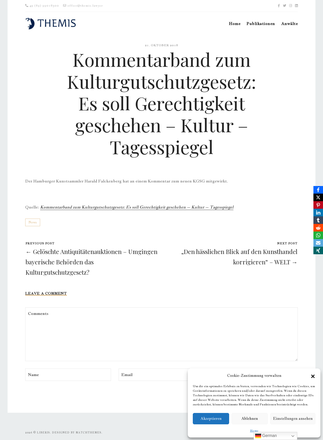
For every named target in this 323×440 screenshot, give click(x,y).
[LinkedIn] (318, 212)
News (33, 222)
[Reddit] (318, 227)
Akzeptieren (211, 418)
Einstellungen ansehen (293, 418)
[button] (312, 375)
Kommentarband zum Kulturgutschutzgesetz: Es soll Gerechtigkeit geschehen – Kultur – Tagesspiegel (136, 207)
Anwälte (289, 23)
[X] (318, 197)
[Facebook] (318, 190)
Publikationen (261, 23)
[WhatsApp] (318, 235)
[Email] (318, 243)
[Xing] (318, 250)
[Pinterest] (318, 205)
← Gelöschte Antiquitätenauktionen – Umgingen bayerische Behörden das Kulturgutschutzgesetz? (91, 261)
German (266, 436)
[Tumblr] (318, 220)
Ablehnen (249, 418)
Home (254, 431)
